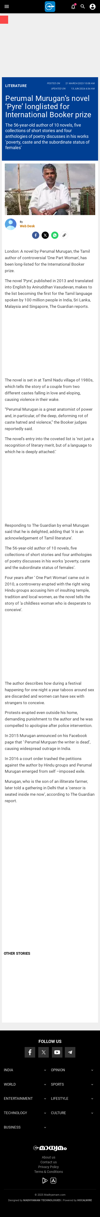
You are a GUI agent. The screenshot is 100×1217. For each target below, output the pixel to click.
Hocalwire (84, 1200)
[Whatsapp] (55, 235)
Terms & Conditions (48, 1172)
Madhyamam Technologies (42, 1200)
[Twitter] (45, 235)
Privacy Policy (48, 1167)
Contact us (48, 1162)
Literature (16, 86)
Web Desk (27, 226)
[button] (6, 6)
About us (48, 1157)
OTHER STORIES (17, 953)
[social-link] (64, 235)
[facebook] (35, 235)
